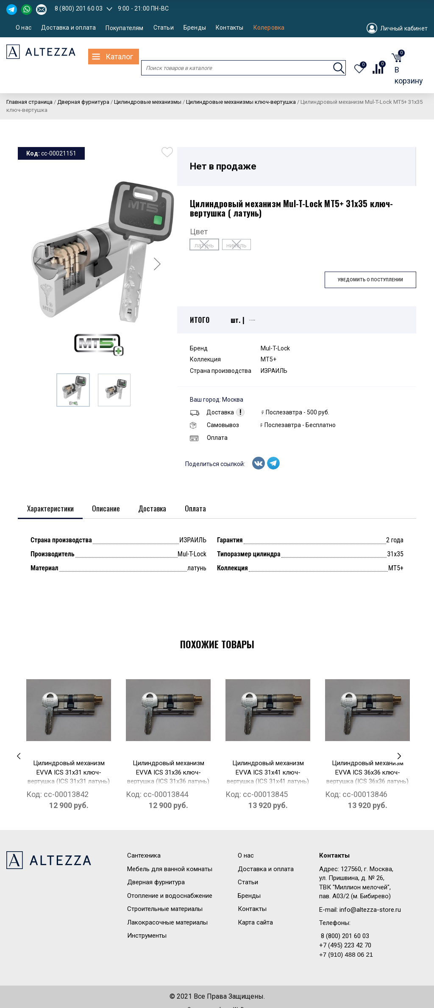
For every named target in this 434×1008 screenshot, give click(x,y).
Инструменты (147, 936)
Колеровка (269, 28)
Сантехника (144, 856)
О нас (23, 28)
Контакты (230, 28)
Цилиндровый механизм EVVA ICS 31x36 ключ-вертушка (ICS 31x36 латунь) (168, 773)
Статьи (163, 28)
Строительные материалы (165, 909)
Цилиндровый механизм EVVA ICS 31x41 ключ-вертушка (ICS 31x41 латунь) (268, 773)
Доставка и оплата (68, 28)
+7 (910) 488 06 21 (346, 954)
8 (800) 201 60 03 (79, 8)
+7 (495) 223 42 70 (345, 946)
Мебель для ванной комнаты (169, 869)
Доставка (212, 412)
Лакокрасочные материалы (167, 923)
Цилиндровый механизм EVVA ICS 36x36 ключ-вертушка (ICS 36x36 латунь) (367, 773)
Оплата (209, 437)
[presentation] (18, 756)
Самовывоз (214, 425)
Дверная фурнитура (156, 882)
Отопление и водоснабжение (169, 896)
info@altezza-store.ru (370, 910)
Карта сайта (255, 923)
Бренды (195, 28)
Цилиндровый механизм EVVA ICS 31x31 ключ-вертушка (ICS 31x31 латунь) (69, 773)
